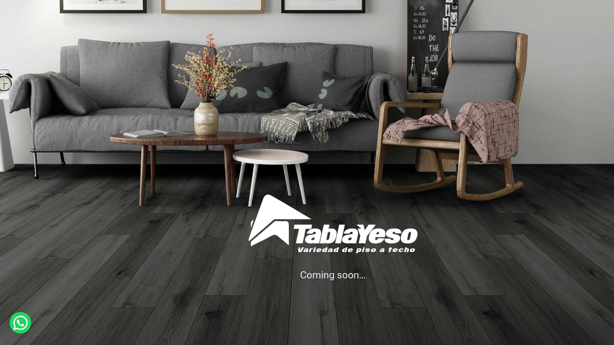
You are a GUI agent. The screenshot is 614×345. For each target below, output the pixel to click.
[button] (20, 323)
